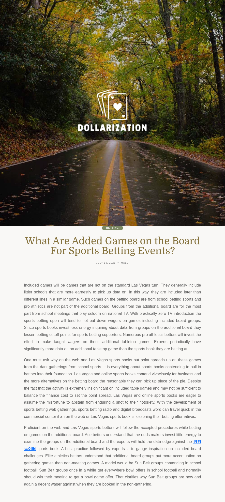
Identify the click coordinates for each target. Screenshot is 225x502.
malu (125, 262)
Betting (112, 228)
